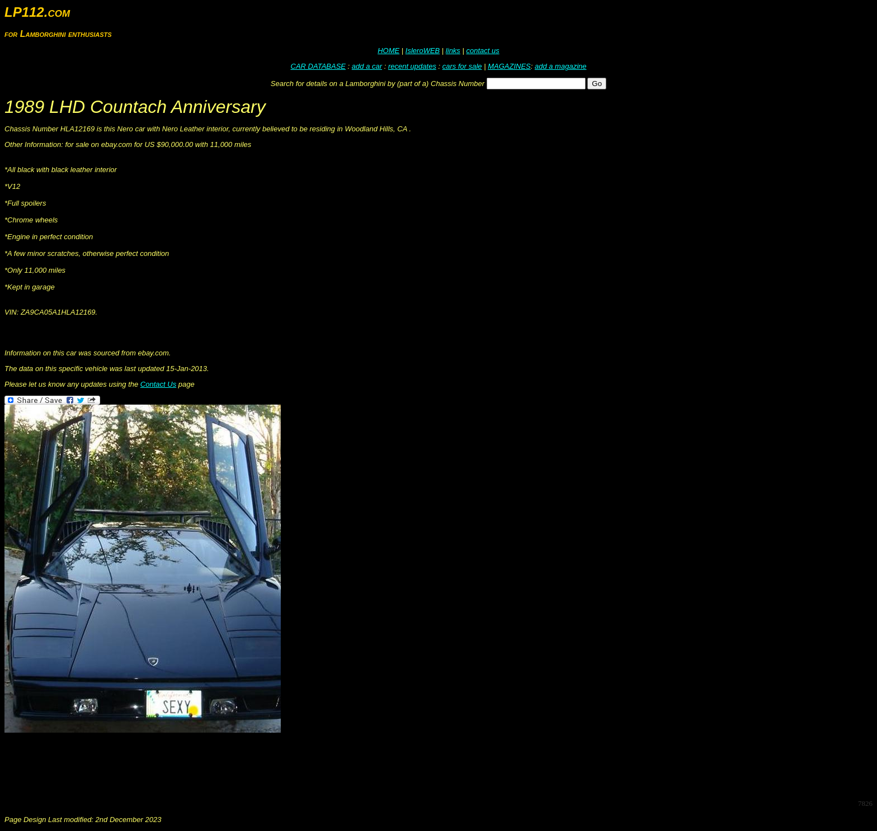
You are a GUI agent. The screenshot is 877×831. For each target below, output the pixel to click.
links (453, 50)
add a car (367, 66)
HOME (388, 50)
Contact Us (158, 384)
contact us (482, 50)
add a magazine (561, 66)
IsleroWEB (423, 50)
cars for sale (462, 66)
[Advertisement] (208, 765)
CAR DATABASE (318, 66)
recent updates (412, 66)
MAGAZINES (509, 66)
